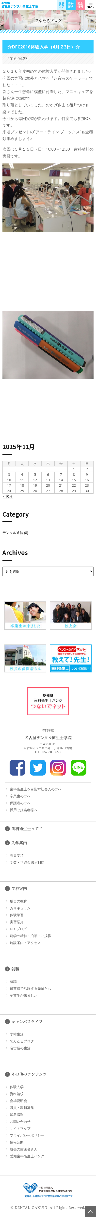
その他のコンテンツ (29, 1074)
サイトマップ (20, 1128)
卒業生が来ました (23, 995)
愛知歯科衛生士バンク (27, 1156)
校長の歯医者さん (23, 1149)
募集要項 (17, 855)
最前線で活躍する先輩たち (30, 988)
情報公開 (17, 1142)
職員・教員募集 (22, 1107)
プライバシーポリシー (27, 1135)
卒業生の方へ (20, 796)
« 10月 (8, 496)
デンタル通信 (12, 532)
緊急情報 (17, 1114)
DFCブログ (18, 928)
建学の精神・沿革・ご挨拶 (30, 935)
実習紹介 (17, 921)
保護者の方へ (20, 803)
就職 (15, 969)
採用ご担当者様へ (23, 809)
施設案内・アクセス (25, 942)
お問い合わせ (20, 1121)
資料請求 (17, 1093)
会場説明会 (18, 1100)
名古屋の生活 (20, 1048)
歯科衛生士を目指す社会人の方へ (36, 789)
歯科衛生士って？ (27, 828)
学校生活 (17, 1034)
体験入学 (17, 1086)
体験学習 (17, 915)
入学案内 (19, 843)
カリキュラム (20, 908)
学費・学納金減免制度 (27, 862)
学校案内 (19, 888)
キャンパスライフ (27, 1021)
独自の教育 (18, 901)
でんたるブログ (22, 1041)
